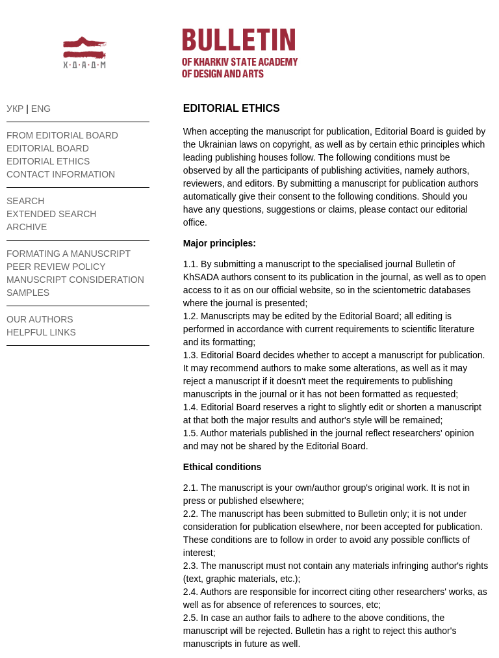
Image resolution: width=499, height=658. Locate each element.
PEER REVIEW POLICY (55, 266)
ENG (41, 108)
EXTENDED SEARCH (51, 214)
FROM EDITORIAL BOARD (62, 135)
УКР (14, 108)
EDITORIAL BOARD (47, 148)
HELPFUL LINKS (41, 332)
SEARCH (25, 201)
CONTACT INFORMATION (60, 174)
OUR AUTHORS (39, 319)
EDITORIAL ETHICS (48, 161)
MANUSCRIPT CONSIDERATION (75, 279)
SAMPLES (27, 292)
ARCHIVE (26, 227)
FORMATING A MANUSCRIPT (68, 253)
